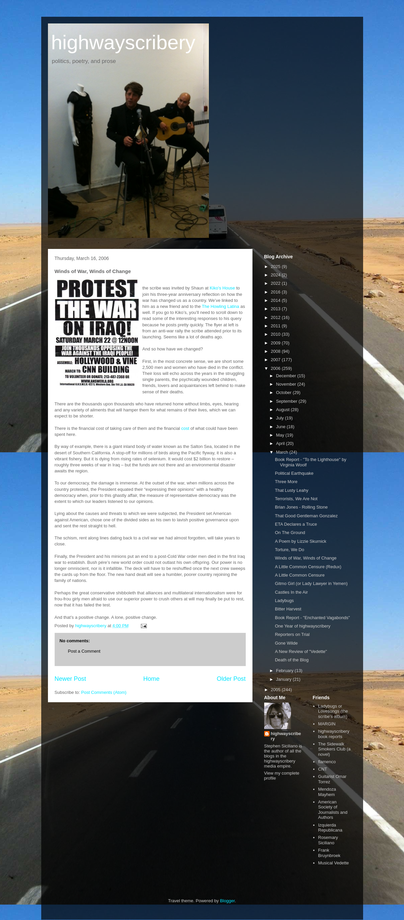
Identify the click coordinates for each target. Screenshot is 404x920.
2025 (276, 266)
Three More (286, 481)
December (286, 375)
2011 (276, 325)
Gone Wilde (286, 643)
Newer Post (70, 678)
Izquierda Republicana (330, 828)
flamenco (327, 761)
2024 (276, 274)
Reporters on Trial (292, 634)
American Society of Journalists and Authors (332, 809)
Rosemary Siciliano (328, 840)
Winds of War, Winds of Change (306, 558)
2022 (276, 283)
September (287, 401)
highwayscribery (123, 42)
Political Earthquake (294, 473)
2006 (276, 368)
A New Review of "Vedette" (301, 651)
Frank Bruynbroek (329, 853)
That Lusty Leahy (291, 490)
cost (185, 428)
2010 (276, 334)
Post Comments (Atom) (103, 692)
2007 (276, 359)
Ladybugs (284, 600)
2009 (276, 342)
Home (151, 678)
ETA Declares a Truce (296, 524)
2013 (276, 308)
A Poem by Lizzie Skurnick (300, 541)
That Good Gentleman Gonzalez (306, 515)
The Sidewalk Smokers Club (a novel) (334, 749)
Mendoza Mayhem (327, 792)
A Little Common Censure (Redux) (308, 566)
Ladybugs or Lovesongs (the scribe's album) (333, 711)
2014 (276, 300)
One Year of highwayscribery (302, 626)
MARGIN (327, 723)
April (281, 443)
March (282, 452)
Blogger (227, 900)
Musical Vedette (333, 862)
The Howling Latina (220, 306)
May (280, 435)
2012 (276, 317)
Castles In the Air (291, 592)
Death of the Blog (291, 659)
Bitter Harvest (288, 608)
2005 (276, 689)
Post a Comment (84, 651)
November (286, 384)
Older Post (231, 678)
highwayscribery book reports (333, 734)
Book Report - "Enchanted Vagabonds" (312, 617)
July (280, 417)
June (281, 426)
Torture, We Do (289, 549)
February (285, 670)
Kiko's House (223, 287)
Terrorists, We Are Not (296, 498)
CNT (322, 769)
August (283, 409)
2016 (276, 291)
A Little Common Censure (300, 575)
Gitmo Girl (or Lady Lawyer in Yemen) (311, 583)
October (284, 392)
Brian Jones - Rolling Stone (301, 507)
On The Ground (290, 532)
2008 (276, 351)
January (284, 679)
